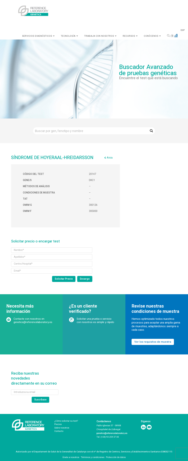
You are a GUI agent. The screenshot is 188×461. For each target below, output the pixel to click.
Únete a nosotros (70, 457)
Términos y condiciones (92, 457)
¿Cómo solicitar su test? (66, 421)
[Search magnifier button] (151, 130)
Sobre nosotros (61, 427)
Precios (58, 424)
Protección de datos (116, 457)
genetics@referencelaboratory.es (33, 322)
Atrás (110, 158)
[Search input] (90, 130)
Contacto (58, 431)
